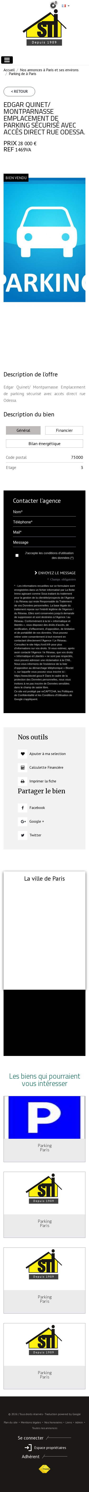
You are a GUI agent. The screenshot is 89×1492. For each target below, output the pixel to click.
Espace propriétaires (44, 1447)
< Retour (19, 91)
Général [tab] (23, 430)
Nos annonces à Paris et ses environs (49, 69)
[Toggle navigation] (7, 60)
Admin (79, 1422)
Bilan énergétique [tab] (44, 443)
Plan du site (11, 1422)
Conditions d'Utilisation (55, 695)
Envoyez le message (55, 572)
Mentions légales (31, 1422)
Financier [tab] (64, 430)
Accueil (9, 69)
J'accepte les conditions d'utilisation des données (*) (49, 555)
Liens (69, 1422)
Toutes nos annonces (44, 1428)
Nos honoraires (53, 1422)
